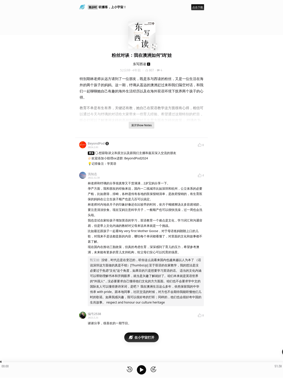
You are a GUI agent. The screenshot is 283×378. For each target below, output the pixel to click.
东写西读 (139, 64)
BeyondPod (98, 143)
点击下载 (197, 7)
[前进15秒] (153, 370)
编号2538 (94, 314)
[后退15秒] (129, 370)
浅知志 (92, 174)
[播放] (141, 369)
